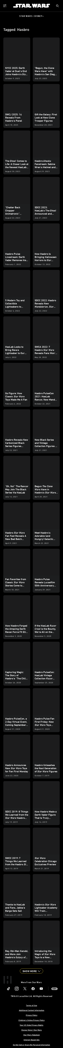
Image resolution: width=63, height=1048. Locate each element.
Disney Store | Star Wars (31, 1030)
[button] (31, 970)
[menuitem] (5, 5)
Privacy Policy (31, 1015)
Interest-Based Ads (32, 1040)
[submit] (57, 6)
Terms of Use (31, 1005)
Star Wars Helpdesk (31, 1035)
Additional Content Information (31, 1010)
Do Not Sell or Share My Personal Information (31, 1045)
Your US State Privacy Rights (31, 1025)
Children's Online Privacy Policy (31, 1020)
